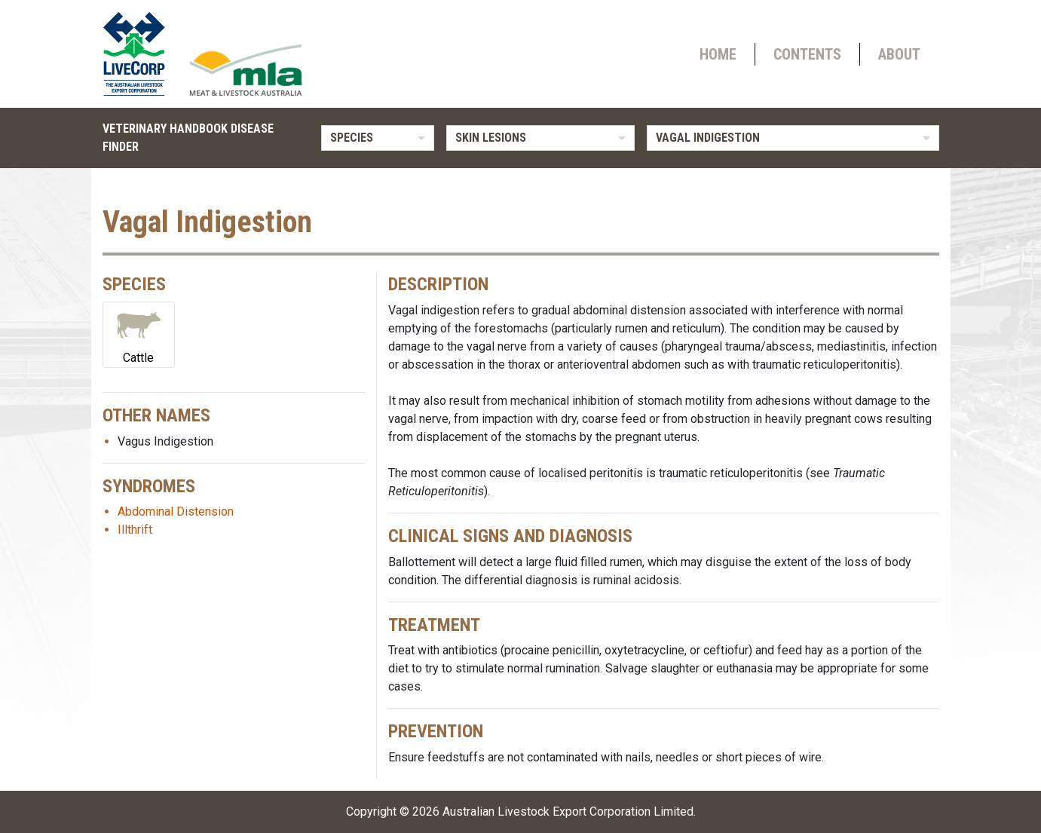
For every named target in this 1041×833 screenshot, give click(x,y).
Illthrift (135, 529)
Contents (807, 54)
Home (718, 54)
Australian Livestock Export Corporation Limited (567, 811)
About (899, 54)
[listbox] (377, 138)
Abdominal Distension (176, 511)
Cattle (138, 333)
